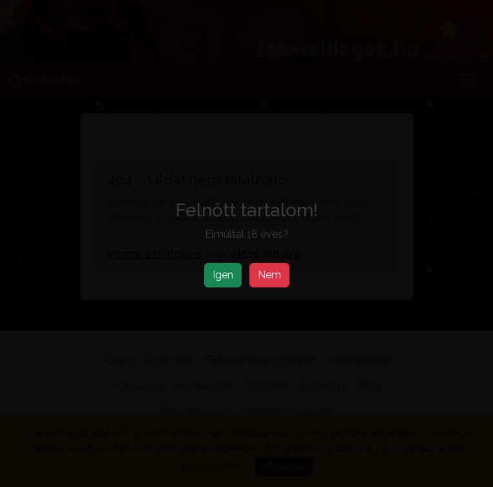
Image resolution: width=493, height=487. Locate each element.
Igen (223, 275)
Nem (269, 275)
